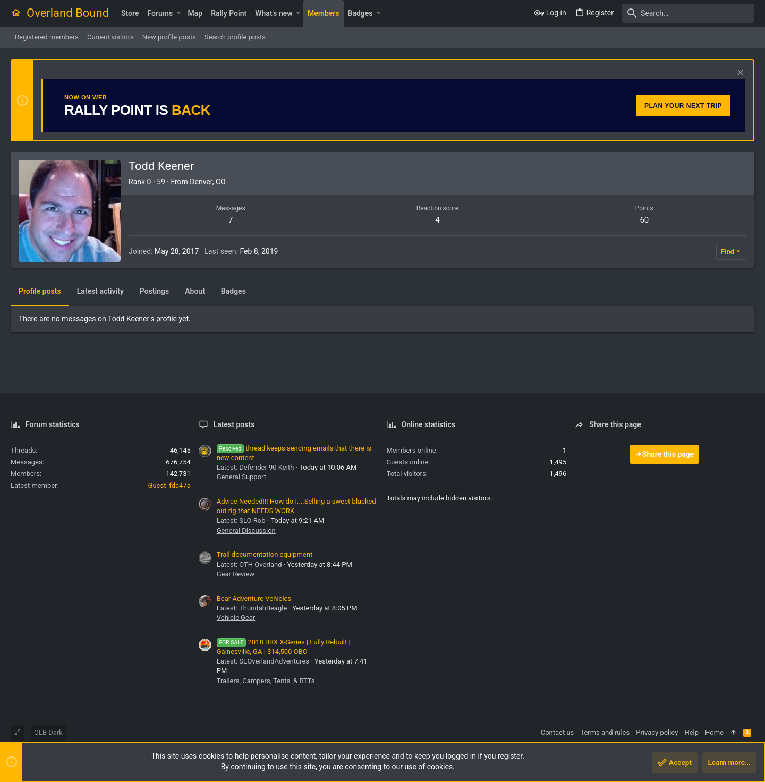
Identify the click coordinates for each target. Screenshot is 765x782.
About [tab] (195, 291)
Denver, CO (207, 181)
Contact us (557, 732)
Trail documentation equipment (264, 554)
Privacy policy (657, 732)
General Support (241, 477)
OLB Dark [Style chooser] (48, 732)
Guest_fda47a (169, 485)
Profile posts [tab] (40, 291)
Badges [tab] (233, 291)
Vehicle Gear (236, 618)
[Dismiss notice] (739, 73)
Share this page (664, 454)
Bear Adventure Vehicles (254, 598)
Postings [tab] (154, 291)
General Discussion (246, 530)
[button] (178, 13)
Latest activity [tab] (100, 291)
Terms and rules (605, 732)
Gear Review (235, 574)
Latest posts (234, 424)
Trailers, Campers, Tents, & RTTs (266, 681)
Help (691, 732)
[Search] (688, 13)
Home (714, 732)
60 (644, 220)
